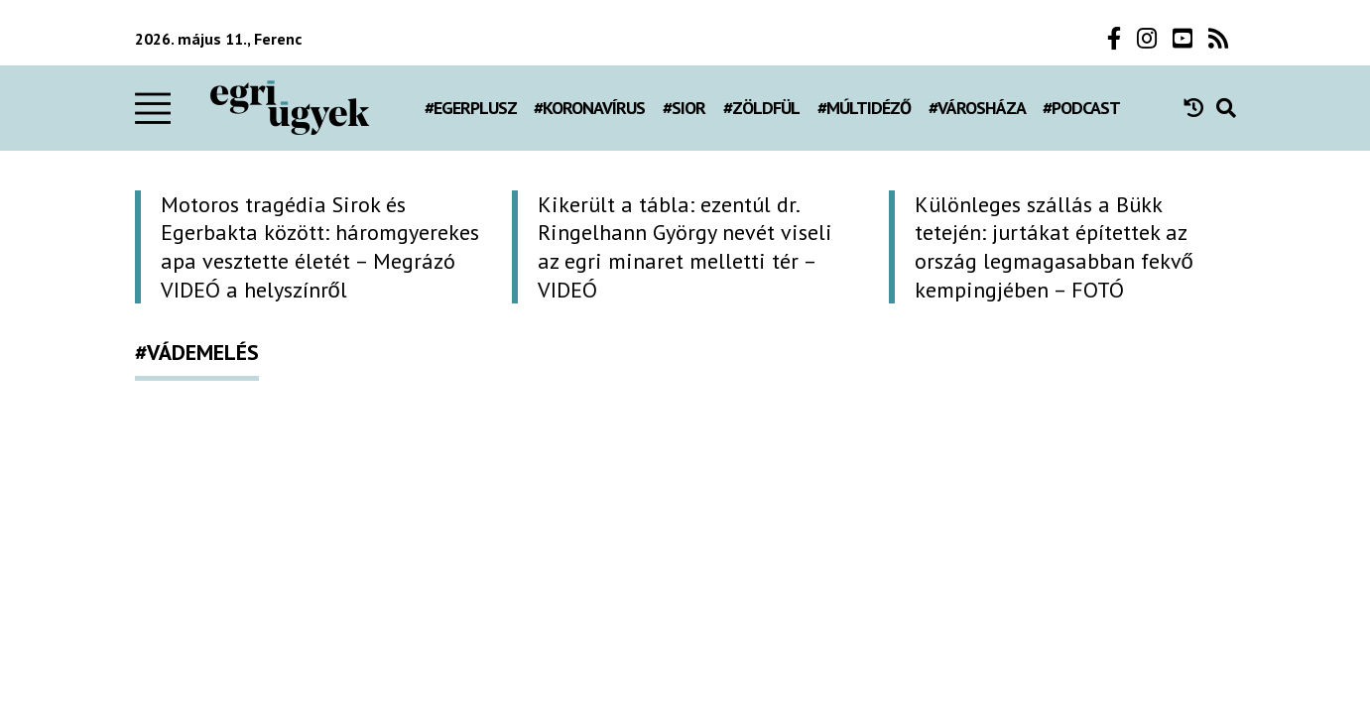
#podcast (1081, 107)
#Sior (684, 107)
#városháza (977, 107)
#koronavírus (589, 107)
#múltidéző (864, 107)
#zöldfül (761, 107)
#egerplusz (471, 107)
